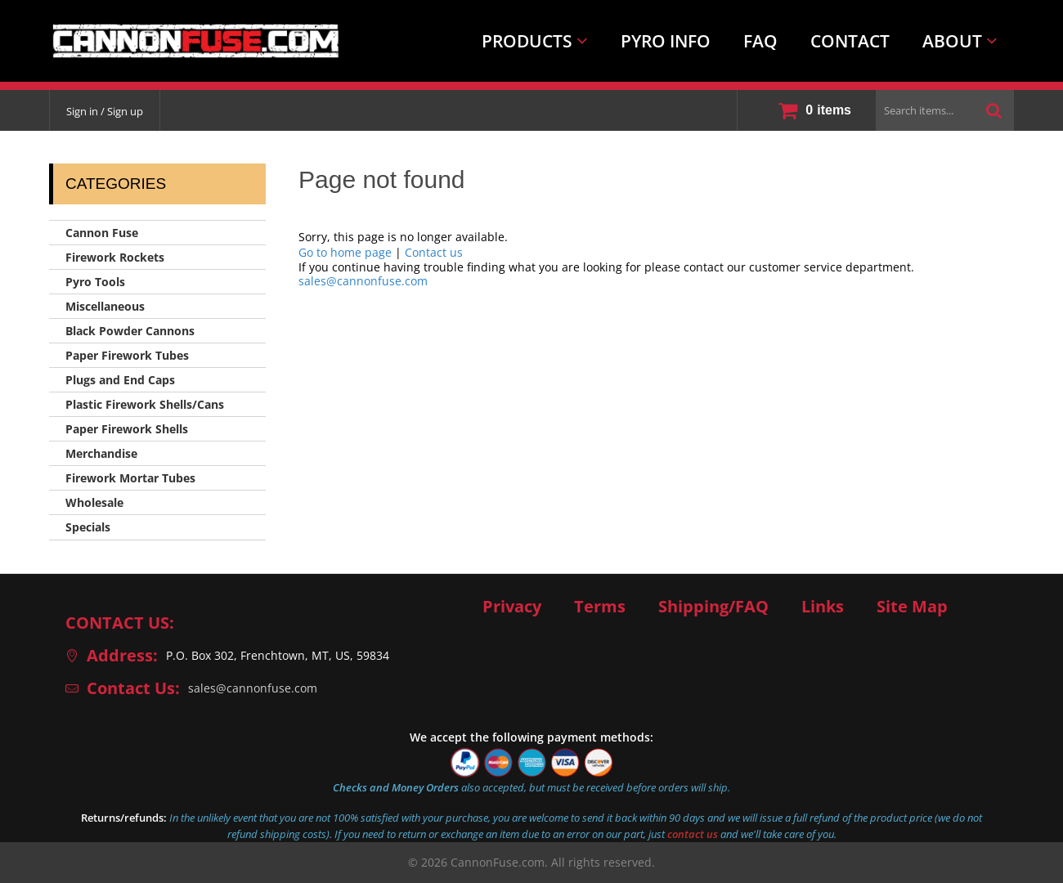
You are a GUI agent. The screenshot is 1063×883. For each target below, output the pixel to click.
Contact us (434, 252)
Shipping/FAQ (713, 606)
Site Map (912, 606)
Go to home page (345, 252)
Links (822, 606)
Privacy (511, 606)
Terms (600, 606)
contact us (692, 834)
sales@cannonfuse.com (363, 281)
